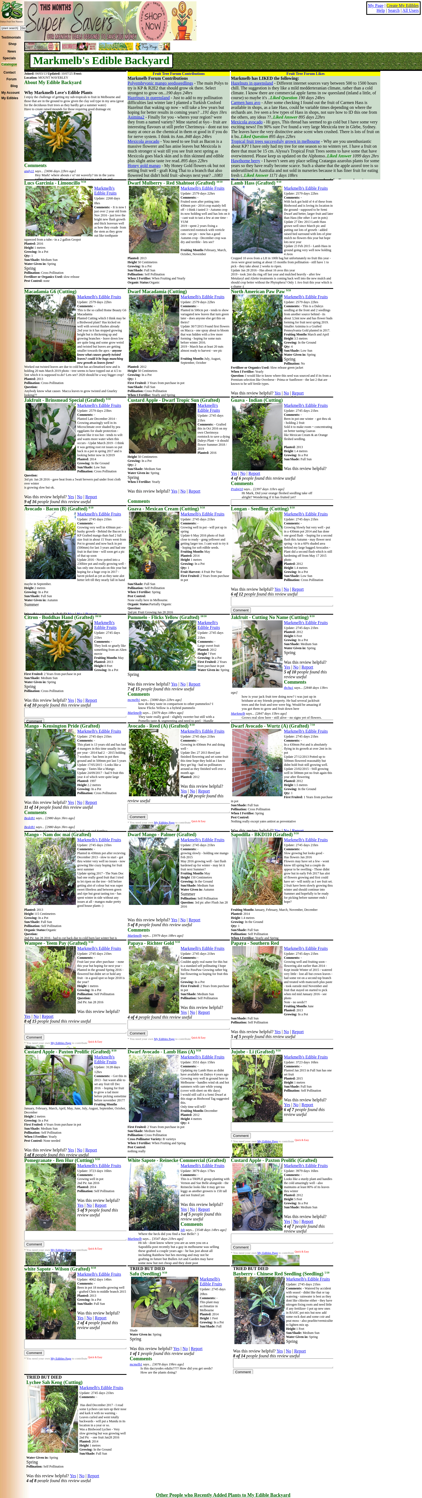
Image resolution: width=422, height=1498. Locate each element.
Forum (11, 79)
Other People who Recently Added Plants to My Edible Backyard (223, 1495)
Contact (9, 72)
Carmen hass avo (245, 102)
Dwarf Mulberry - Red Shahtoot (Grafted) (175, 183)
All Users (410, 10)
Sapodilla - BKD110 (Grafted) (265, 834)
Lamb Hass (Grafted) (256, 183)
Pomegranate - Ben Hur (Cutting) (62, 1160)
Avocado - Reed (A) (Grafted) (161, 726)
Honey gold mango (144, 165)
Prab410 (237, 489)
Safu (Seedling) (148, 1273)
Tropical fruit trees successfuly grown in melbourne (275, 141)
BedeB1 (29, 818)
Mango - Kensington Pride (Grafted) (62, 726)
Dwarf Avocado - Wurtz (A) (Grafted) (273, 726)
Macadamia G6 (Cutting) (50, 291)
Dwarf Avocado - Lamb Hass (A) (164, 1051)
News (12, 51)
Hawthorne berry (245, 160)
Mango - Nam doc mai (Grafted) (57, 834)
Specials (9, 58)
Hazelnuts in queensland (149, 97)
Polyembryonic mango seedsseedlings (160, 83)
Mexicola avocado (143, 141)
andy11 (29, 171)
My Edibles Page (164, 824)
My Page (376, 5)
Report (298, 393)
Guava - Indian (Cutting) (257, 400)
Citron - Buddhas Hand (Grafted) (62, 617)
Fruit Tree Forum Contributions (179, 74)
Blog (14, 86)
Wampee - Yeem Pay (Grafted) (58, 943)
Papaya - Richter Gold (154, 943)
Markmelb (135, 713)
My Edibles (9, 98)
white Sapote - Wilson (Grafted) (60, 1269)
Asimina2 (136, 117)
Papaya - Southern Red (255, 943)
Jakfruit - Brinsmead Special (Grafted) (67, 400)
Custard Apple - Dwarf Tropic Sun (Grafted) (174, 400)
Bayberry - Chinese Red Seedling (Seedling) (281, 1273)
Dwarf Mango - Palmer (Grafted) (162, 834)
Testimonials (11, 37)
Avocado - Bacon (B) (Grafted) (58, 508)
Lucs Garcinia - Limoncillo (55, 183)
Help (381, 10)
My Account (10, 93)
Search (394, 10)
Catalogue (9, 64)
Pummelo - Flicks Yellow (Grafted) (167, 617)
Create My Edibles (402, 5)
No (286, 393)
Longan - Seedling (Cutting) (263, 508)
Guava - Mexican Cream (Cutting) (166, 508)
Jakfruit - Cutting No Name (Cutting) (273, 617)
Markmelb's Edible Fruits (105, 190)
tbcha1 (288, 688)
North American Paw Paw (261, 291)
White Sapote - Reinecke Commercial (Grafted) (177, 1160)
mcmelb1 (134, 700)
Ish (183, 1230)
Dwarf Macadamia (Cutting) (157, 291)
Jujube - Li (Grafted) (256, 1051)
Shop (12, 44)
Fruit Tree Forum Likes (305, 74)
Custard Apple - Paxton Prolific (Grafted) (70, 1051)
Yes (278, 393)
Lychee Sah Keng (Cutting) (54, 1382)
